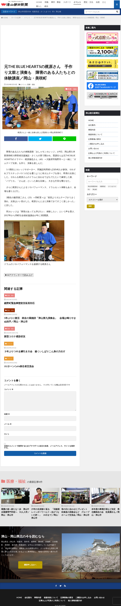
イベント (77, 2)
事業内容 (91, 130)
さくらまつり (45, 11)
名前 (7, 414)
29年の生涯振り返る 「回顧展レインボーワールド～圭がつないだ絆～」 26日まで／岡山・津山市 (45, 513)
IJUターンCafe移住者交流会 (19, 366)
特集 (46, 2)
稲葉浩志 (35, 11)
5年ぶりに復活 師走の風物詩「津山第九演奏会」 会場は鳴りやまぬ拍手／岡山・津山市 (40, 320)
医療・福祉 (31, 84)
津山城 (58, 11)
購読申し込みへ (30, 565)
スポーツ (67, 2)
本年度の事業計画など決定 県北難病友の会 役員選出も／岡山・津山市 (105, 512)
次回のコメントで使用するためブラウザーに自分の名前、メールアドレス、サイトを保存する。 (39, 447)
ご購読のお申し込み (96, 144)
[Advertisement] (40, 37)
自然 (98, 2)
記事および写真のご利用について (101, 153)
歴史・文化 (88, 2)
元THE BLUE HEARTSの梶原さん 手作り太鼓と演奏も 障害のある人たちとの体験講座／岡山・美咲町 (71, 18)
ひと (104, 2)
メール (8, 424)
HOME (39, 2)
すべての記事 (16, 18)
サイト (6, 434)
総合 (46, 6)
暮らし (39, 6)
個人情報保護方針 (95, 158)
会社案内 (91, 125)
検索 (90, 206)
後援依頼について (95, 134)
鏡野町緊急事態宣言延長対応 (19, 303)
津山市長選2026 (24, 11)
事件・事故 (56, 2)
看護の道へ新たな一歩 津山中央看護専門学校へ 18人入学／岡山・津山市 (15, 512)
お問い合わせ (93, 148)
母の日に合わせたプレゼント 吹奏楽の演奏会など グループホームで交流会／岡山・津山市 (75, 512)
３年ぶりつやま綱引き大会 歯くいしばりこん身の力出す (34, 351)
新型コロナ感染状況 (14, 336)
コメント (8, 389)
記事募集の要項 (94, 139)
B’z (53, 11)
